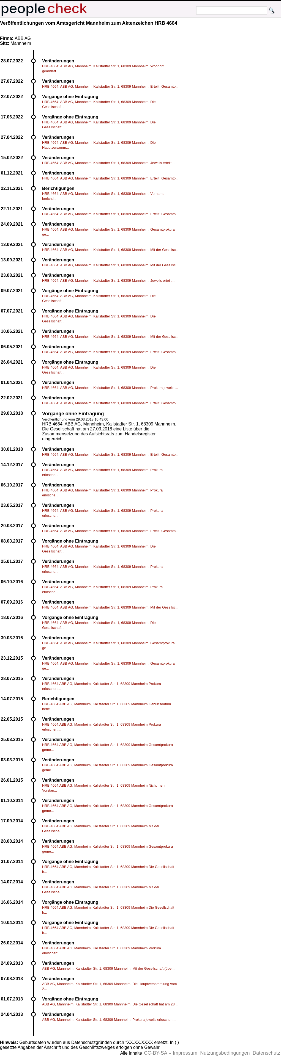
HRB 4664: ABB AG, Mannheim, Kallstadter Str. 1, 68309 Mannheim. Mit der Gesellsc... (110, 250)
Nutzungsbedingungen (225, 1053)
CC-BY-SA (155, 1053)
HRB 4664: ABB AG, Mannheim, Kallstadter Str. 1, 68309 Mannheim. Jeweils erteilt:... (108, 163)
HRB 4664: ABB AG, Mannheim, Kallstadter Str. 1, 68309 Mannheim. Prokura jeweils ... (110, 388)
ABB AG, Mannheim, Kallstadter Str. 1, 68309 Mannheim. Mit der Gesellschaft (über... (108, 968)
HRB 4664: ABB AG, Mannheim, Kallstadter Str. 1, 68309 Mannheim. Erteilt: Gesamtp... (110, 86)
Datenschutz (266, 1053)
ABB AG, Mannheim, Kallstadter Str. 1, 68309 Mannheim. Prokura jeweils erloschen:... (109, 1020)
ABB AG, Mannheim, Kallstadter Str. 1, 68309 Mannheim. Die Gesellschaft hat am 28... (110, 1004)
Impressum (185, 1053)
